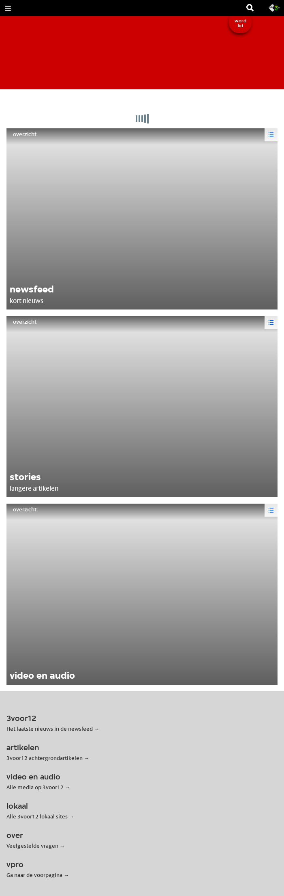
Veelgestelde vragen (32, 845)
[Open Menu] (8, 8)
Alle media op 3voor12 (35, 787)
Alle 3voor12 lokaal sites (37, 816)
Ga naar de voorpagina (34, 875)
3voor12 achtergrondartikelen (44, 758)
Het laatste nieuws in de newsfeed (49, 728)
